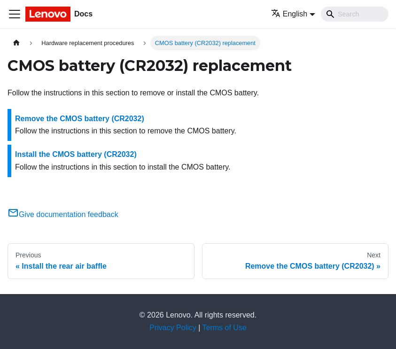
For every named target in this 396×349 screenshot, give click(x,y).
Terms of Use (224, 328)
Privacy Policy (172, 328)
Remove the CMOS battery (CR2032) (79, 119)
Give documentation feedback (63, 214)
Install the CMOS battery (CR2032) (76, 154)
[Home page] (16, 43)
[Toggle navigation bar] (15, 14)
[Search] (354, 14)
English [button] (289, 14)
